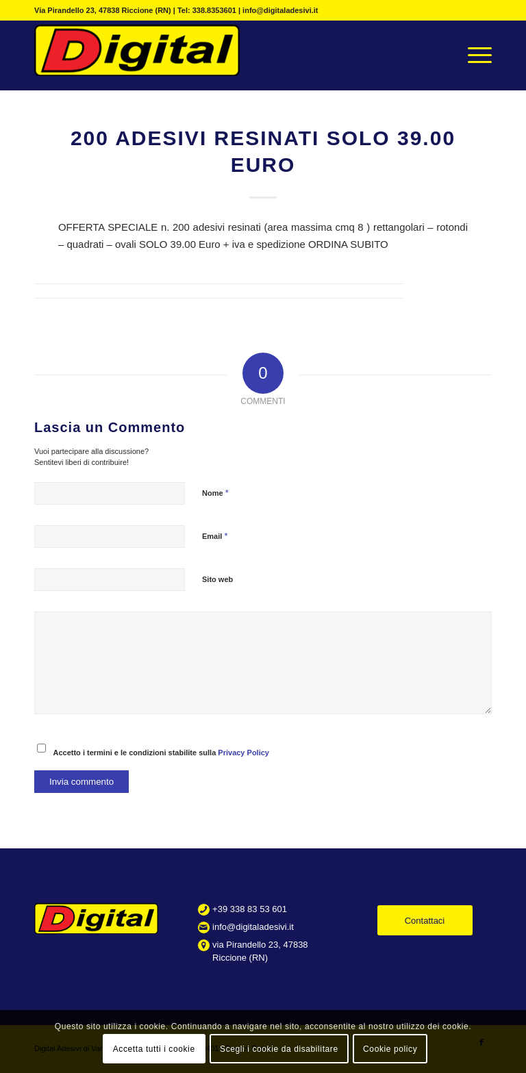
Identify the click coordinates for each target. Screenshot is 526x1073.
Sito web (217, 579)
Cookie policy (390, 1049)
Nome (215, 493)
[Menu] (473, 55)
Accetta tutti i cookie (154, 1049)
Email (214, 536)
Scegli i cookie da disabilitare (279, 1049)
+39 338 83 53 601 (249, 909)
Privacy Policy (243, 752)
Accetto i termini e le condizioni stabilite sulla (161, 752)
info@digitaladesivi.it (253, 927)
